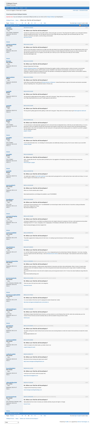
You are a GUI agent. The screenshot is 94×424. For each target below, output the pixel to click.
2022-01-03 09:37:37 (28, 354)
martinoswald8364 (11, 233)
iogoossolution (10, 77)
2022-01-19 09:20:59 (28, 396)
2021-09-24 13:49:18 (28, 27)
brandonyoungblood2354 (13, 295)
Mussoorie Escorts (28, 285)
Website (8, 42)
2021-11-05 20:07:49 (28, 171)
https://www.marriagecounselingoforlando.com (34, 361)
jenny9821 (9, 119)
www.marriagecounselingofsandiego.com (33, 389)
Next (45, 23)
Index (7, 8)
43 (35, 23)
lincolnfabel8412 (10, 368)
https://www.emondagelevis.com (31, 375)
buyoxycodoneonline (12, 261)
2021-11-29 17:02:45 (28, 216)
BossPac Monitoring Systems (30, 68)
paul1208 (8, 91)
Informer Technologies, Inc (83, 421)
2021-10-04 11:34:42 (28, 44)
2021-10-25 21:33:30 (28, 105)
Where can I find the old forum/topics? (30, 20)
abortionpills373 (10, 185)
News (17, 20)
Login (26, 8)
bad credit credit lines (40, 176)
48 (41, 23)
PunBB (66, 421)
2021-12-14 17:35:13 (28, 294)
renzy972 (8, 27)
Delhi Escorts (27, 317)
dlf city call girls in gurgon (29, 162)
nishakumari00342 (11, 44)
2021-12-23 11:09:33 (28, 340)
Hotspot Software (51, 16)
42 (31, 23)
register (79, 23)
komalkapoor (9, 199)
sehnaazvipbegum (11, 309)
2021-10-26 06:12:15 (28, 137)
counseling (26, 240)
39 (22, 23)
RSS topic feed (84, 25)
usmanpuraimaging (11, 216)
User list (12, 8)
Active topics (75, 10)
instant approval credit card (80, 110)
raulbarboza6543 (10, 354)
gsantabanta (9, 325)
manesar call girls (27, 144)
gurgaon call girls (27, 131)
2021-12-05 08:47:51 (28, 232)
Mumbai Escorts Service (52, 253)
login (75, 23)
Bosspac (8, 61)
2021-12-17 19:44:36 (28, 309)
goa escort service (28, 37)
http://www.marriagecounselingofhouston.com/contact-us (36, 302)
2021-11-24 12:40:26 (28, 199)
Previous (12, 23)
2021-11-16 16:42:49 (28, 185)
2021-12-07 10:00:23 (28, 247)
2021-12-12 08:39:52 (28, 261)
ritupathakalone (10, 247)
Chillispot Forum (11, 3)
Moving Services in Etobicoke (48, 82)
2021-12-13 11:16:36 (28, 278)
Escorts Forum (27, 404)
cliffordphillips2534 (11, 382)
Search (16, 8)
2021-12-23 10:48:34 (28, 325)
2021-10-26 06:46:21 (28, 154)
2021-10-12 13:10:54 (28, 61)
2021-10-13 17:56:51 (28, 77)
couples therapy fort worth (29, 347)
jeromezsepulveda (11, 278)
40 (25, 23)
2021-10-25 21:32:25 (28, 91)
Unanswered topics (83, 10)
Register (21, 8)
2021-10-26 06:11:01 (28, 119)
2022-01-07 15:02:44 (28, 382)
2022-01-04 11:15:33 (28, 368)
